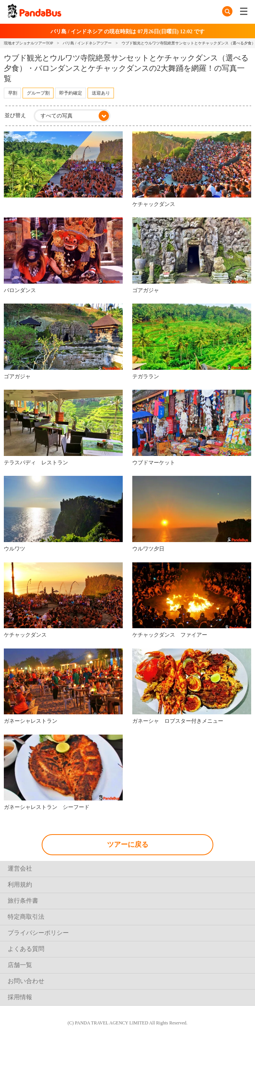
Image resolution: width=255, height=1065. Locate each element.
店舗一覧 (20, 965)
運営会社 (20, 868)
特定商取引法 (26, 916)
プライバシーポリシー (38, 932)
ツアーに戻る (127, 844)
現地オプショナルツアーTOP (28, 43)
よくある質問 (26, 949)
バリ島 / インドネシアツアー (87, 43)
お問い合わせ (26, 981)
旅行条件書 (23, 900)
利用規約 (20, 884)
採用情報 (20, 997)
